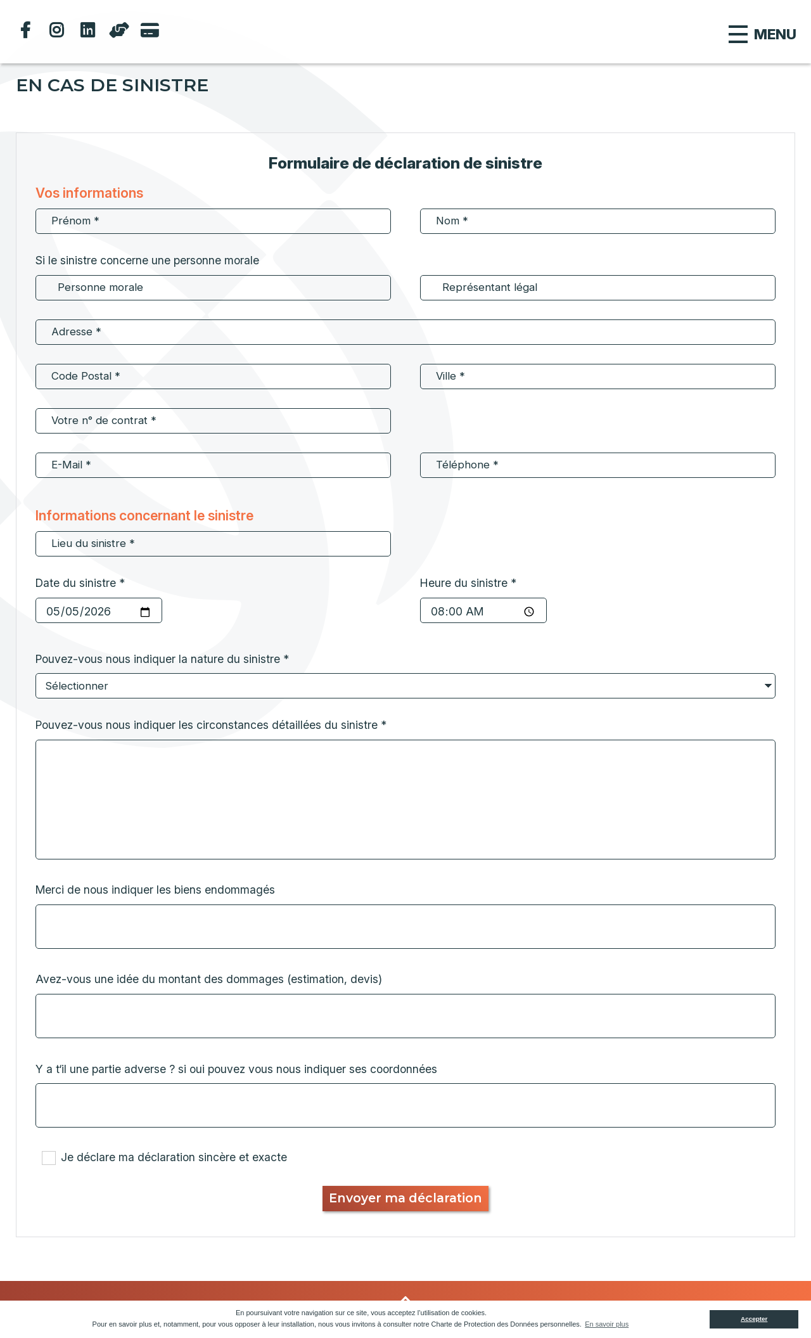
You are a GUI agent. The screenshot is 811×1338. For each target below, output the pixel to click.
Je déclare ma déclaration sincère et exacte (174, 1157)
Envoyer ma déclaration (405, 1198)
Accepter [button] (754, 1318)
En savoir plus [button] (607, 1324)
